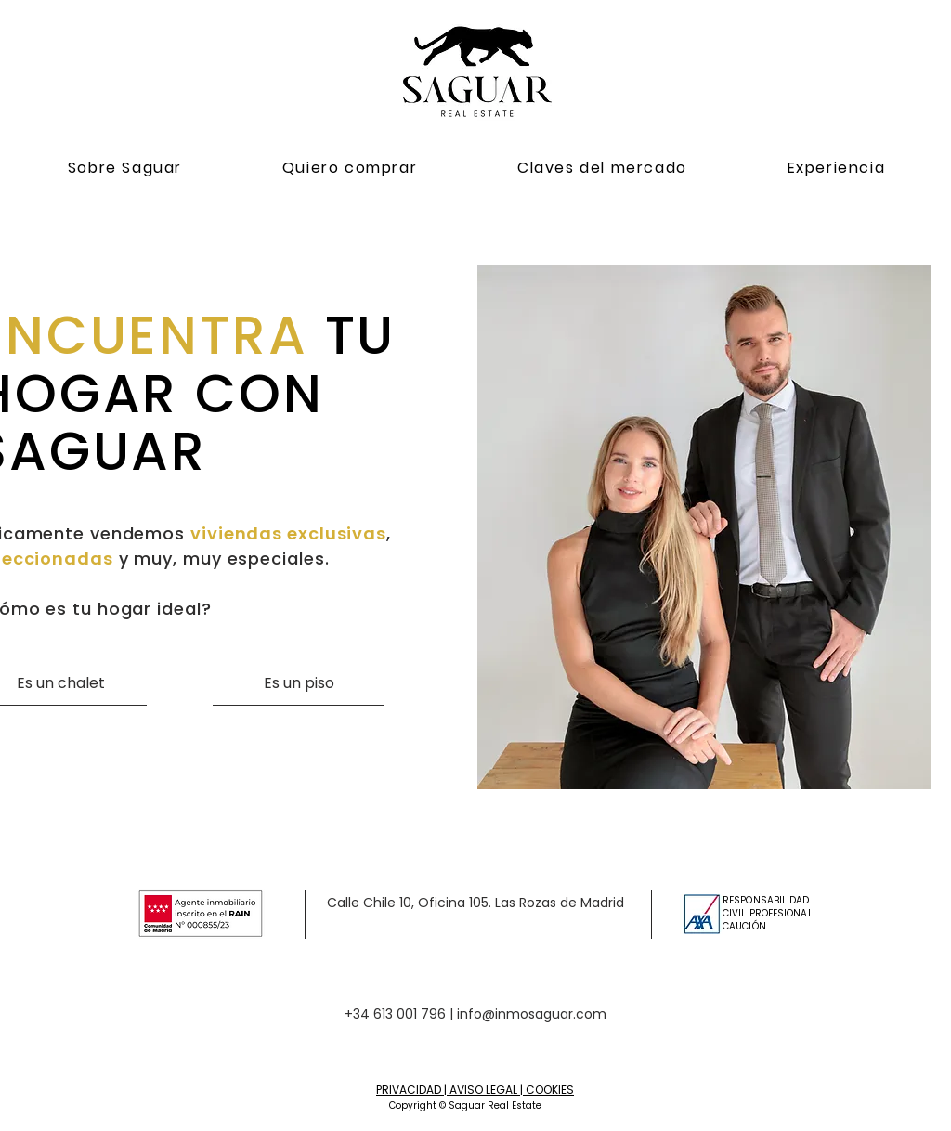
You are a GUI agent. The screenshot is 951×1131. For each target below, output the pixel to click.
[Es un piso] (298, 683)
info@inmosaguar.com (531, 1014)
